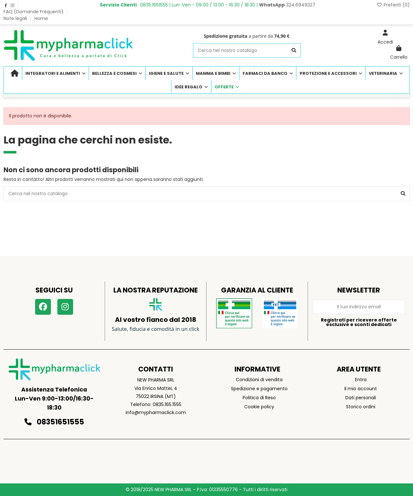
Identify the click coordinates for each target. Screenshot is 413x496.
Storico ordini (360, 406)
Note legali (16, 18)
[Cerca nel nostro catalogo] (294, 50)
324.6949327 (287, 5)
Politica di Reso (259, 397)
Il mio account (360, 388)
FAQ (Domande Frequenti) (34, 11)
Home (41, 18)
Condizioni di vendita (259, 379)
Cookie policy (259, 406)
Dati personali (360, 397)
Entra (361, 379)
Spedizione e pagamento (259, 388)
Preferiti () (393, 5)
